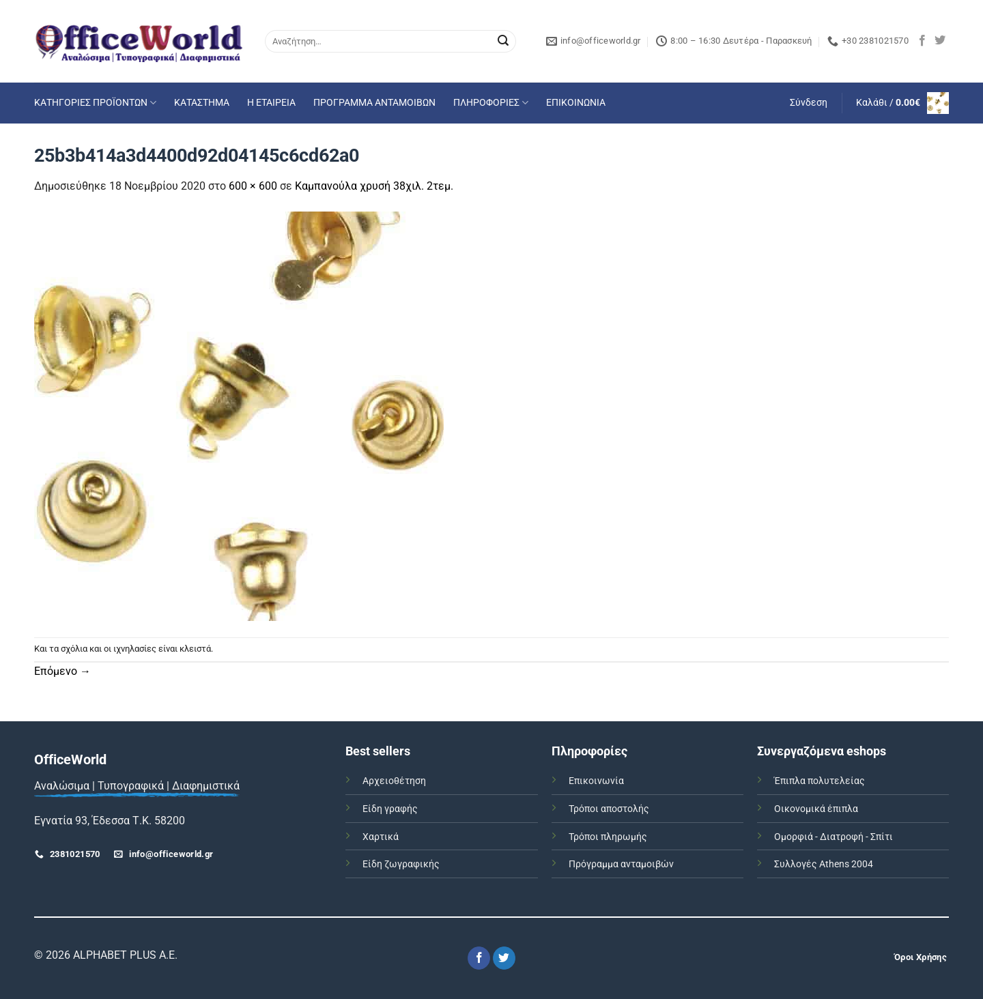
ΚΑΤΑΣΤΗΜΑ (201, 102)
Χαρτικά (380, 837)
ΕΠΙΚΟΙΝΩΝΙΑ (576, 102)
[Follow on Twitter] (940, 41)
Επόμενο (62, 671)
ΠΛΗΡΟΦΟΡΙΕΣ (490, 102)
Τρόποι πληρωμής (608, 837)
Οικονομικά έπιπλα (816, 809)
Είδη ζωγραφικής (401, 864)
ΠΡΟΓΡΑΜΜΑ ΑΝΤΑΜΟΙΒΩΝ (374, 102)
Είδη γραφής (390, 809)
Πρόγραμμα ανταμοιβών (621, 864)
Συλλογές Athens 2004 (823, 864)
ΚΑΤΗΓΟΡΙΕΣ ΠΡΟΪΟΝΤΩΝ (95, 102)
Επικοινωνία (596, 781)
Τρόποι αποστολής (609, 809)
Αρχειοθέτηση (394, 781)
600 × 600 (253, 185)
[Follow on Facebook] (922, 41)
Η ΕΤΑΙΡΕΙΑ (271, 102)
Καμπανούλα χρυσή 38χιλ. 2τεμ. (374, 185)
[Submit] (503, 41)
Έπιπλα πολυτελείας (819, 781)
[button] (808, 103)
